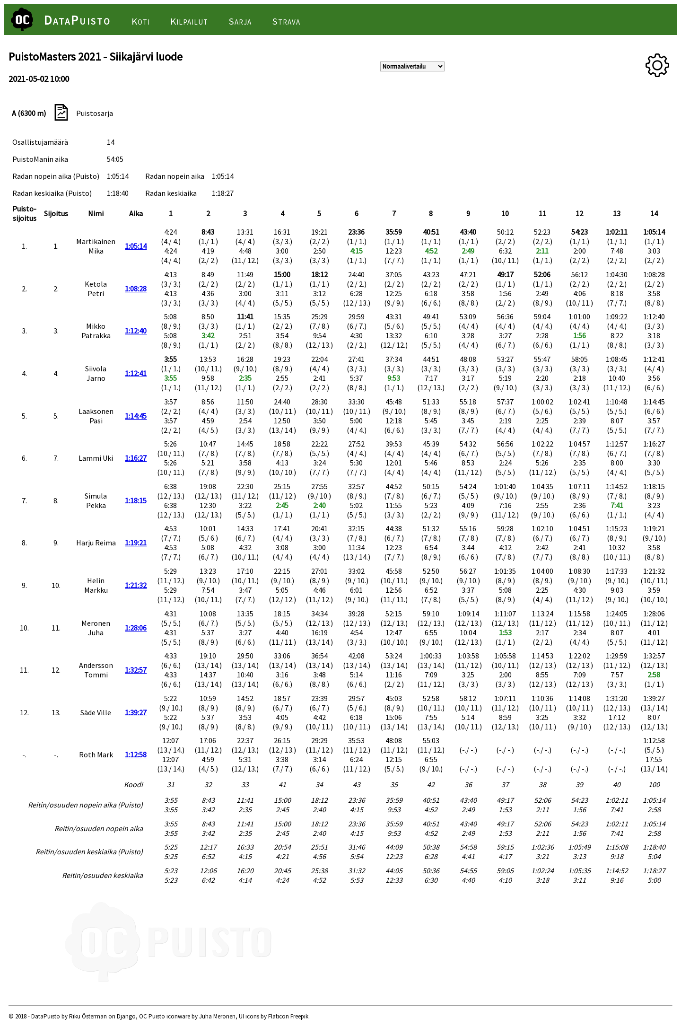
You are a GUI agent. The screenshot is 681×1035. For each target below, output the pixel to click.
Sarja (240, 21)
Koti (140, 21)
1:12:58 (136, 754)
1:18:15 (136, 500)
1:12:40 (136, 330)
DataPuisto (77, 20)
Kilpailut (189, 21)
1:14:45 (136, 416)
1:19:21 (136, 542)
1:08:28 (136, 288)
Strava (286, 21)
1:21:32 (136, 585)
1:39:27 (136, 712)
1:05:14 (136, 246)
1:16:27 (136, 458)
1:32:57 (136, 670)
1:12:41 (136, 373)
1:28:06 (136, 627)
